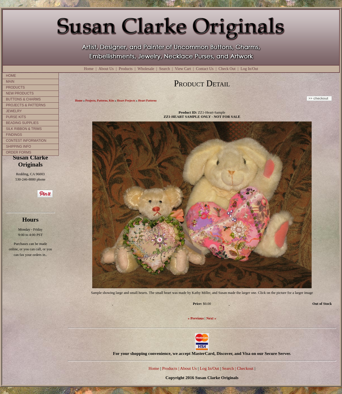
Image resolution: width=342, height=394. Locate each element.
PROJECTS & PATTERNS (26, 105)
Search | (228, 368)
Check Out (227, 69)
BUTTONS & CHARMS (23, 99)
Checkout (245, 368)
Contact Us (205, 69)
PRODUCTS (15, 87)
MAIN (10, 82)
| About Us (188, 368)
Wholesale (146, 69)
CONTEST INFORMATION (26, 141)
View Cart (183, 69)
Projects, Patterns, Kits (100, 100)
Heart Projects (126, 100)
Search (164, 69)
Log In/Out (249, 69)
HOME (11, 76)
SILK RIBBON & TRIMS (24, 129)
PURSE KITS (16, 117)
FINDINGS (14, 135)
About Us (106, 69)
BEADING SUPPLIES (22, 123)
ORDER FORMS (18, 152)
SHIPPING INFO (18, 146)
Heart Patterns (147, 100)
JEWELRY (14, 111)
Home (88, 69)
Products (125, 69)
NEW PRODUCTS (20, 93)
